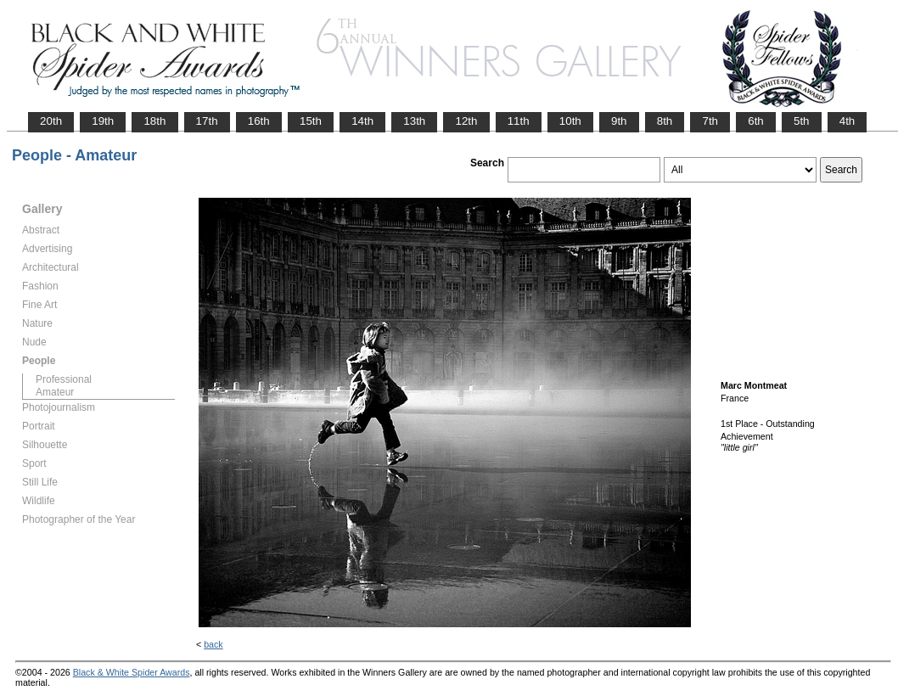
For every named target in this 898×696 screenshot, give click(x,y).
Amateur (55, 392)
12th (466, 121)
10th (570, 121)
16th (259, 121)
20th (51, 121)
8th (665, 121)
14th (362, 121)
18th (154, 121)
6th (755, 121)
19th (102, 121)
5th (801, 121)
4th (847, 121)
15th (310, 121)
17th (207, 121)
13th (414, 121)
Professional (64, 379)
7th (710, 121)
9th (619, 121)
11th (518, 121)
